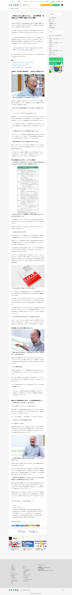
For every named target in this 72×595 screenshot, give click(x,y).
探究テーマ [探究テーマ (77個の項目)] (51, 48)
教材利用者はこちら (60, 1)
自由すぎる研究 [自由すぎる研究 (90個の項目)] (51, 52)
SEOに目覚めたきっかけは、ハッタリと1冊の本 (20, 64)
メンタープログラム (39, 1)
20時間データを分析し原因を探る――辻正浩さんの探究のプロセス (23, 62)
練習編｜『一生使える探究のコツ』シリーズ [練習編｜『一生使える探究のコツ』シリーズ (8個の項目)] (55, 50)
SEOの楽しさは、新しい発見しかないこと (19, 65)
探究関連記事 (53, 1)
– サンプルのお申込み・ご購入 (27, 579)
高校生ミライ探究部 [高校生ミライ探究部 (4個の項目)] (52, 54)
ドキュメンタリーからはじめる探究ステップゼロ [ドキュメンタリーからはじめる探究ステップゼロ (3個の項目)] (56, 36)
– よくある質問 (25, 577)
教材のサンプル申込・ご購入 (46, 5)
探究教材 (19, 1)
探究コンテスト (32, 1)
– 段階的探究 (13, 568)
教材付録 (26, 1)
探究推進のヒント (17, 19)
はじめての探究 (13, 577)
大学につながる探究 (52, 17)
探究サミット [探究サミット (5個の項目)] (51, 46)
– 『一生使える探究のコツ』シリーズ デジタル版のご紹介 (28, 570)
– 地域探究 (24, 572)
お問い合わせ (56, 5)
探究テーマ (50, 21)
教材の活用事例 (51, 27)
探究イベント (51, 19)
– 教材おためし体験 (26, 575)
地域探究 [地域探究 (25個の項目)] (50, 40)
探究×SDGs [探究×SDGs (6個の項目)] (51, 44)
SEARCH (62, 5)
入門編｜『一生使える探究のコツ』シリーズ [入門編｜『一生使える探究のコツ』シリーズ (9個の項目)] (55, 38)
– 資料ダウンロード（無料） (27, 574)
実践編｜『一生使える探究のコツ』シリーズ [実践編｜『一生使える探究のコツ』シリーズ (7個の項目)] (55, 42)
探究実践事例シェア (52, 23)
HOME (12, 1)
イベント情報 (46, 1)
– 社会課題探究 (13, 569)
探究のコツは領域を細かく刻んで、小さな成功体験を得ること (22, 67)
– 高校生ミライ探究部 (14, 574)
